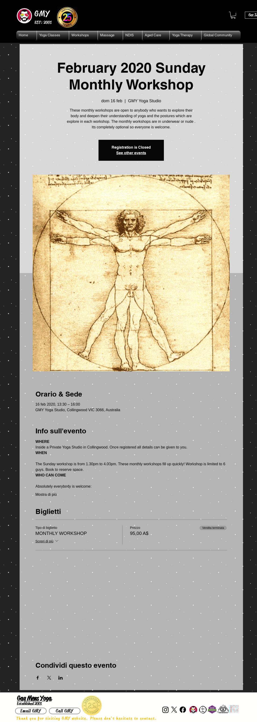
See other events (131, 153)
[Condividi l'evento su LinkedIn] (60, 678)
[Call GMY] (64, 711)
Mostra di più (46, 494)
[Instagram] (165, 709)
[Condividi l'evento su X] (49, 678)
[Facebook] (183, 709)
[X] (174, 709)
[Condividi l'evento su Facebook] (37, 678)
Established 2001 (29, 703)
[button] (233, 15)
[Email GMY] (30, 711)
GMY (42, 13)
